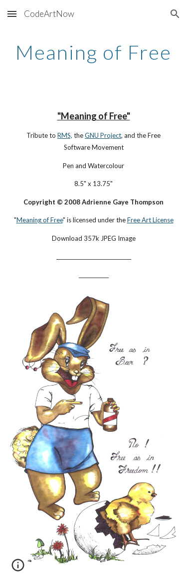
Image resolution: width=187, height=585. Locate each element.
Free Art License (150, 220)
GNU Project (103, 135)
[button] (12, 13)
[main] (93, 52)
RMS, (64, 135)
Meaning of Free (39, 220)
